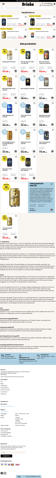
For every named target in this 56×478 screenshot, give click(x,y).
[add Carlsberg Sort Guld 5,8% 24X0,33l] (54, 17)
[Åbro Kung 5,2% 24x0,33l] (28, 81)
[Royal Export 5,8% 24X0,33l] (4, 22)
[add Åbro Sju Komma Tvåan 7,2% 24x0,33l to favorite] (34, 50)
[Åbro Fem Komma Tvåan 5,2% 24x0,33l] (46, 55)
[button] (15, 448)
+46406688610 (4, 411)
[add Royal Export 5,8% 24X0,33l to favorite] (16, 157)
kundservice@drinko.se (7, 406)
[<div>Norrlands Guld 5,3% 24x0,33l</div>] (32, 35)
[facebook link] (2, 473)
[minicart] (54, 4)
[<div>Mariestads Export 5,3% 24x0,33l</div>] (9, 81)
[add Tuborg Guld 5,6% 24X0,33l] (26, 30)
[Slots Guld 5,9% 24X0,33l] (46, 81)
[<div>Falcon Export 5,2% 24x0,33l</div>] (28, 108)
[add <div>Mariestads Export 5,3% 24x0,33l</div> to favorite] (16, 76)
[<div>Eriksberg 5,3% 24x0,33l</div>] (9, 55)
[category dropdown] (3, 4)
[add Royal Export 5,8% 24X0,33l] (26, 17)
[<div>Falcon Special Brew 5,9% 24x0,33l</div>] (46, 135)
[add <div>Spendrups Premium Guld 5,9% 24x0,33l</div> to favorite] (53, 103)
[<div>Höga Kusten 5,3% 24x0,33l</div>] (28, 135)
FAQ (2, 381)
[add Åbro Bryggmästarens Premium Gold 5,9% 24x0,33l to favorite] (16, 130)
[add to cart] (25, 23)
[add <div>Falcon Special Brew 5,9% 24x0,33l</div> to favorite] (53, 130)
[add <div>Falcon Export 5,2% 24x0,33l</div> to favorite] (34, 103)
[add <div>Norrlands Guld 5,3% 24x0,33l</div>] (54, 30)
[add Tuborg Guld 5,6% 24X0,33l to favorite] (16, 216)
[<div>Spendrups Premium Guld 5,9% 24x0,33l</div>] (46, 108)
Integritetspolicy (5, 387)
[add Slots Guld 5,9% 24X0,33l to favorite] (53, 76)
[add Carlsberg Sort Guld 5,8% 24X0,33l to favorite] (34, 157)
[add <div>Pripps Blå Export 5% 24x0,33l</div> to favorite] (16, 103)
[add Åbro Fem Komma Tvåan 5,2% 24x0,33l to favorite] (53, 50)
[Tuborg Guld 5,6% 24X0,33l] (4, 35)
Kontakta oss (4, 401)
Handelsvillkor (4, 385)
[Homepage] (28, 4)
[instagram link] (5, 473)
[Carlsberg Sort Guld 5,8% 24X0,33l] (32, 22)
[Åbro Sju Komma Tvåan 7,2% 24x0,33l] (28, 55)
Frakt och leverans (5, 390)
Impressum (3, 394)
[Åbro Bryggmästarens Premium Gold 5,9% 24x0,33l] (9, 135)
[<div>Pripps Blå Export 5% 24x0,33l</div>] (9, 108)
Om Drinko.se (4, 392)
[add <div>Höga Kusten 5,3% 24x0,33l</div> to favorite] (34, 130)
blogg (2, 383)
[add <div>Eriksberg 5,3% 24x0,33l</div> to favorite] (16, 50)
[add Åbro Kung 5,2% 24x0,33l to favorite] (34, 76)
